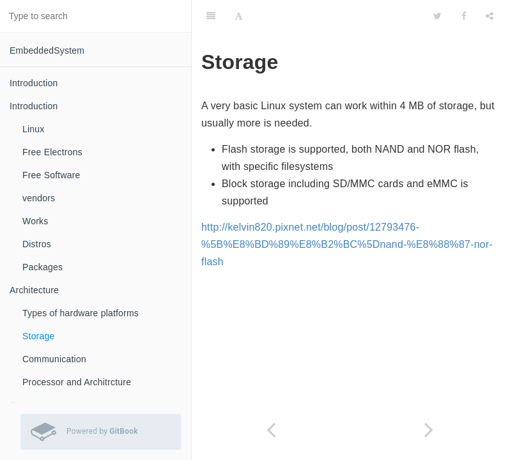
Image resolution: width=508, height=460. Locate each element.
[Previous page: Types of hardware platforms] (271, 429)
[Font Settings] (238, 16)
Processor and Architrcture (76, 382)
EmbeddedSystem (47, 50)
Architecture (34, 290)
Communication (54, 359)
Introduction (34, 83)
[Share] (489, 16)
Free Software (51, 175)
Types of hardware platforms (80, 313)
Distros (36, 244)
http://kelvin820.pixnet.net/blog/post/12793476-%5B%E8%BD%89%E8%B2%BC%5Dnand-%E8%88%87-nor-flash (347, 244)
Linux (33, 129)
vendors (38, 198)
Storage (38, 336)
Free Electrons (52, 152)
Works (35, 221)
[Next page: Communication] (429, 429)
